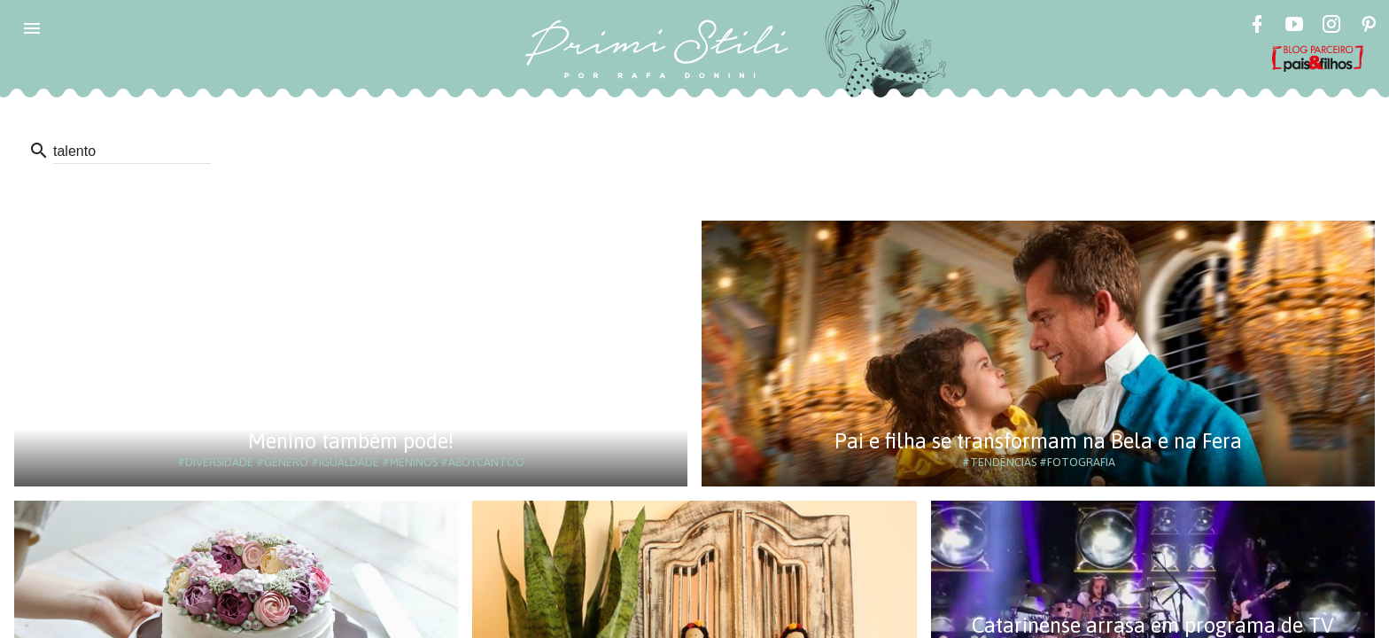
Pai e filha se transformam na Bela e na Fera (1038, 441)
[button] (32, 28)
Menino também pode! (351, 441)
